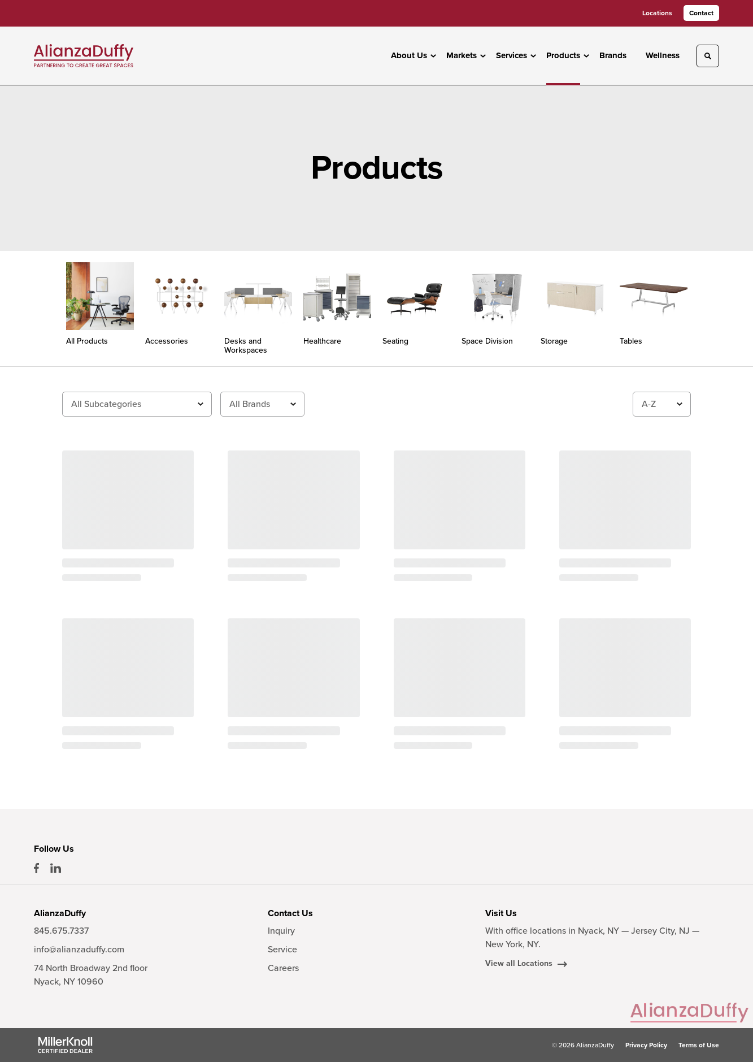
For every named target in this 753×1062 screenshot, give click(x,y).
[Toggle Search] (708, 56)
